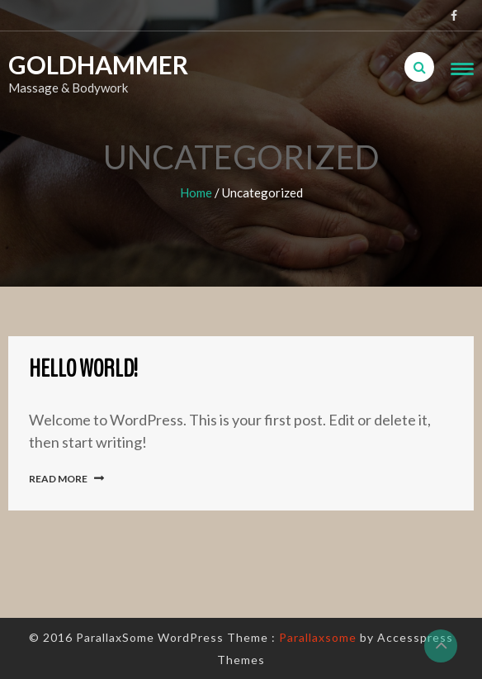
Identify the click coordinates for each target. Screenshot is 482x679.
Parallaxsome (318, 637)
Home (196, 192)
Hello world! (83, 369)
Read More (58, 478)
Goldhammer (78, 64)
